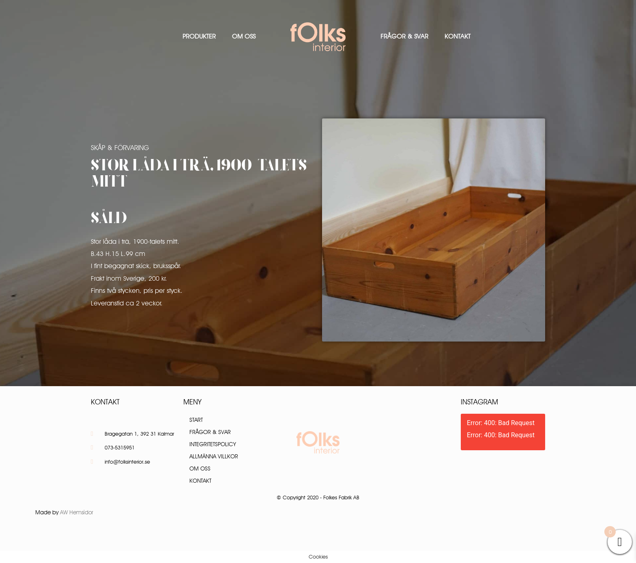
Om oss (244, 36)
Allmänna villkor (213, 456)
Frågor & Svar (404, 36)
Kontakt (458, 36)
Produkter (199, 36)
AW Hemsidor (76, 512)
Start (196, 420)
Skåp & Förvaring (120, 148)
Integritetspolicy (212, 444)
